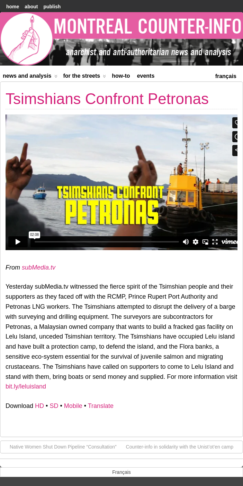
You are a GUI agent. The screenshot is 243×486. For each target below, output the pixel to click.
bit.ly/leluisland (26, 386)
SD (54, 405)
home (12, 6)
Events (146, 76)
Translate (101, 405)
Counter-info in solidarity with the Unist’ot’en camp (183, 446)
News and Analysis (30, 77)
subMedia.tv (38, 267)
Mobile (73, 405)
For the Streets (84, 77)
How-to (121, 76)
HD (39, 405)
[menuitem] (226, 75)
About (31, 6)
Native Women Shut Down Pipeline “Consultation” (60, 446)
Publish (52, 6)
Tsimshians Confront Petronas (107, 98)
